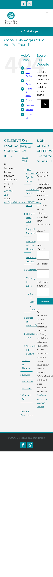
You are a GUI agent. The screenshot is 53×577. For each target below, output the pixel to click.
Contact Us (26, 397)
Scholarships (28, 269)
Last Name (42, 265)
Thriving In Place (28, 282)
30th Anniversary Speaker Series (28, 175)
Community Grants (28, 191)
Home (28, 68)
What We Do (25, 159)
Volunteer (30, 105)
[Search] (45, 103)
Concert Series (28, 203)
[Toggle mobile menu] (47, 13)
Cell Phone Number (42, 283)
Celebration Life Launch (28, 350)
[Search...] (39, 103)
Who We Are (26, 148)
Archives (29, 109)
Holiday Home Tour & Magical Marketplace (28, 223)
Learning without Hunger (28, 245)
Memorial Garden (28, 259)
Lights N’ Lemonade (28, 321)
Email (41, 230)
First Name (41, 247)
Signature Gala (28, 335)
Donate (29, 100)
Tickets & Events (26, 364)
